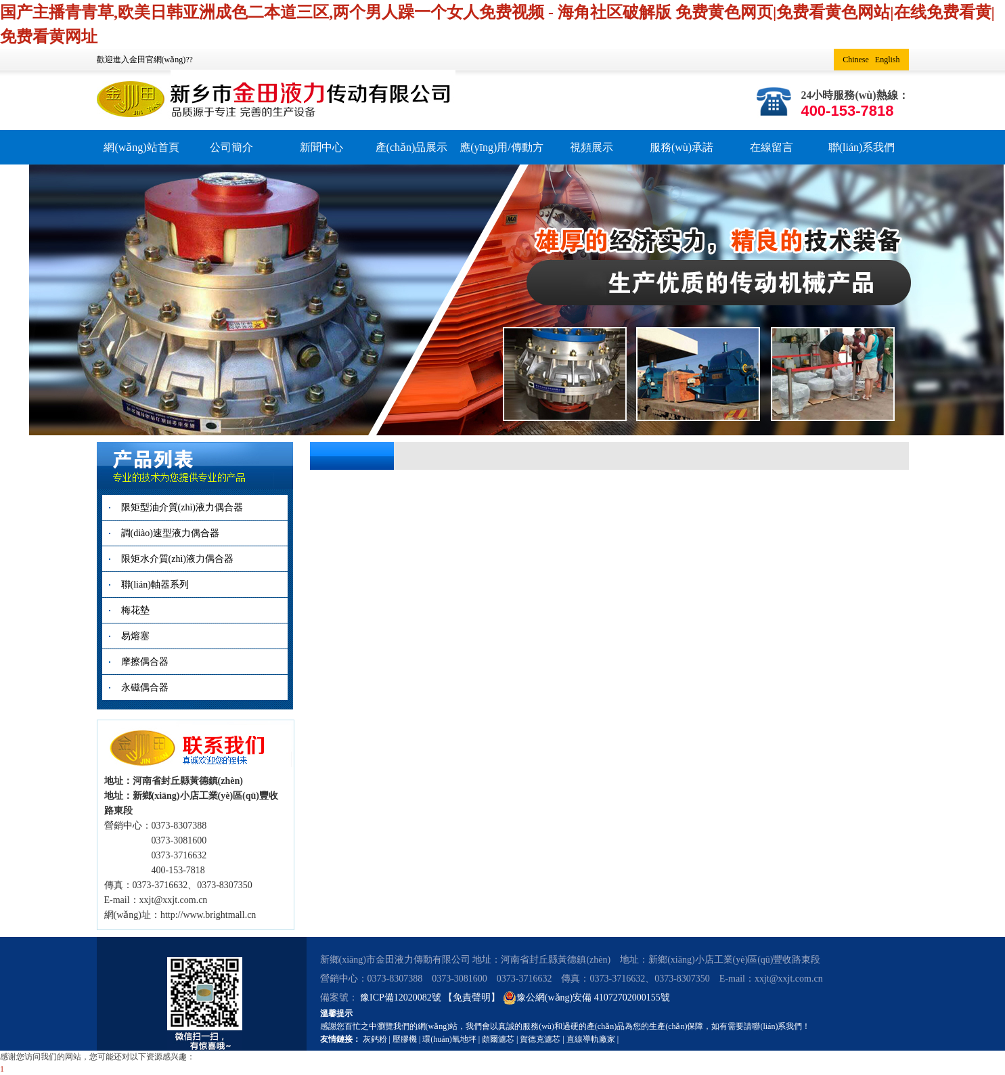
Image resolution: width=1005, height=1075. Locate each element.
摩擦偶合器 (145, 662)
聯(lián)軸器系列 (155, 584)
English (887, 59)
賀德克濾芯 (540, 1039)
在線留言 (771, 147)
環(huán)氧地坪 (449, 1039)
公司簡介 (231, 147)
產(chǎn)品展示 (412, 147)
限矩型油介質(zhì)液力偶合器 (182, 507)
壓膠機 (405, 1039)
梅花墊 (135, 610)
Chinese (856, 59)
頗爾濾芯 (498, 1039)
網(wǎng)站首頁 (141, 147)
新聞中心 (321, 147)
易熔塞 (135, 636)
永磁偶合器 (145, 687)
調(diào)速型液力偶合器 (170, 533)
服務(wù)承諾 (681, 147)
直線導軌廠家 (590, 1039)
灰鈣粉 (375, 1039)
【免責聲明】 (471, 997)
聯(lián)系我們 (861, 147)
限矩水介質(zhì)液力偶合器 (177, 559)
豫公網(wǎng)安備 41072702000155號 (586, 998)
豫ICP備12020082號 (401, 997)
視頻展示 (591, 147)
